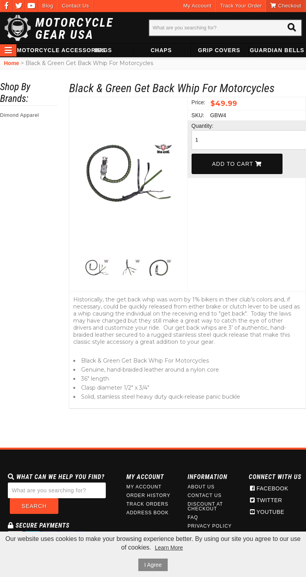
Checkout (285, 6)
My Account (197, 6)
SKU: (198, 115)
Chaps (161, 50)
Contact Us (75, 6)
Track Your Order (241, 6)
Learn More (169, 547)
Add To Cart (237, 164)
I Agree (152, 565)
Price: (199, 102)
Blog (47, 6)
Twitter (266, 500)
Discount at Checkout (205, 506)
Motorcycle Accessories (45, 50)
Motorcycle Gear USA (74, 28)
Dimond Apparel (19, 115)
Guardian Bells (277, 50)
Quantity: (200, 126)
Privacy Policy (210, 526)
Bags (103, 50)
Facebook (269, 488)
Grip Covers (219, 50)
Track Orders (147, 504)
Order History (148, 495)
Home (11, 63)
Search (34, 506)
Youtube (267, 512)
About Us (201, 487)
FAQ (193, 517)
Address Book (147, 512)
